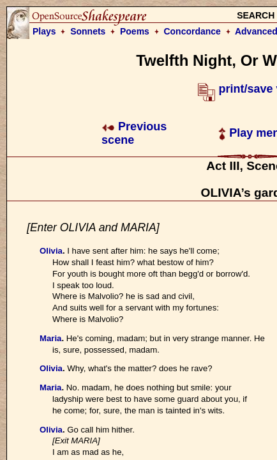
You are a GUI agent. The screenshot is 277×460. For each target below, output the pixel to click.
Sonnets (87, 31)
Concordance (191, 31)
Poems (134, 31)
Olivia (51, 251)
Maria (50, 338)
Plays (44, 31)
